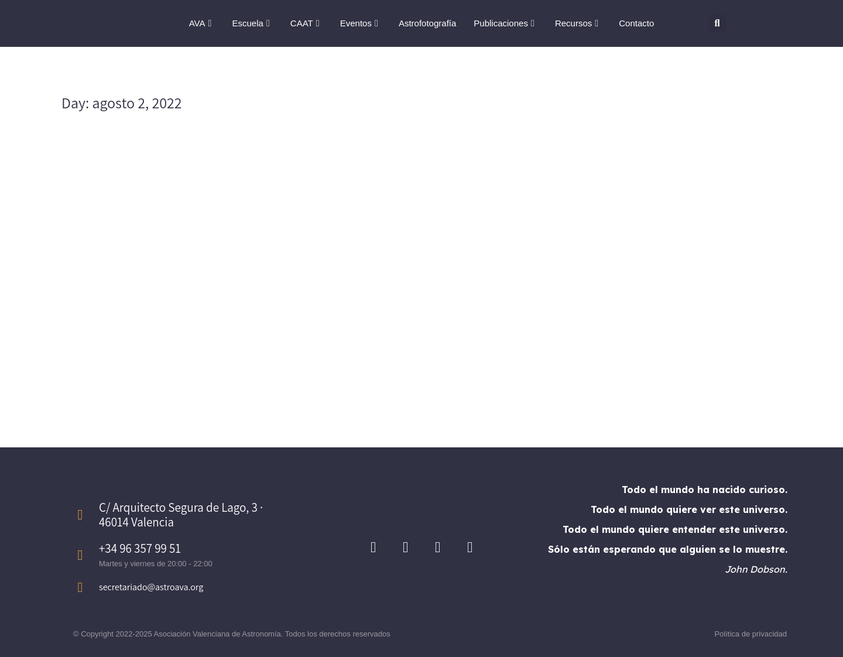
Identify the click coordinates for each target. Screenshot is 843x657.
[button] (717, 23)
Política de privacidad (750, 633)
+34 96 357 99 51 (140, 548)
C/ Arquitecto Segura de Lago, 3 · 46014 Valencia (181, 514)
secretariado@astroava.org (151, 587)
